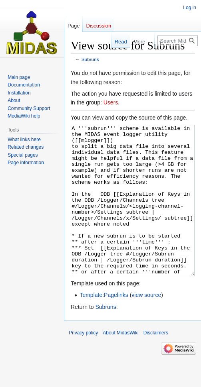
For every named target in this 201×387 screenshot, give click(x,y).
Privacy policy (83, 362)
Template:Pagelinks (104, 325)
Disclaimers (155, 362)
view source (146, 325)
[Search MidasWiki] (177, 40)
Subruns (90, 59)
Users (110, 102)
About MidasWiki (120, 362)
